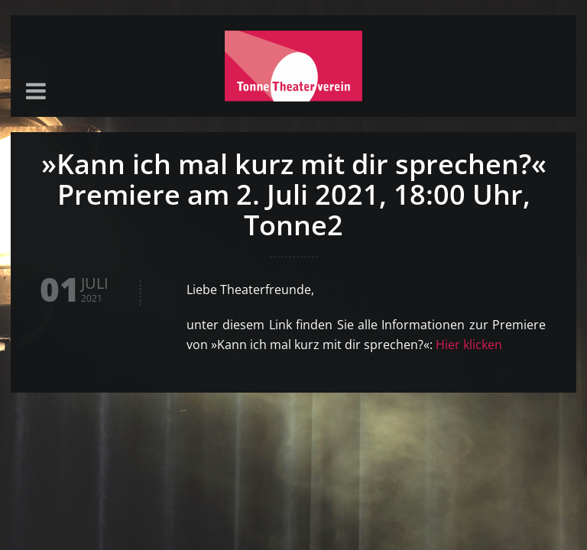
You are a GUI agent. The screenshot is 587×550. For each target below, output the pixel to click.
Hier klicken (469, 344)
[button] (36, 92)
